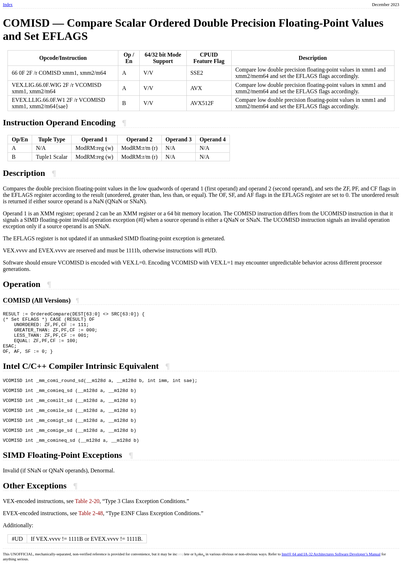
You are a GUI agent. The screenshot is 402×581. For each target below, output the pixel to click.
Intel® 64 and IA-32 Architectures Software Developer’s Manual (331, 570)
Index (7, 4)
